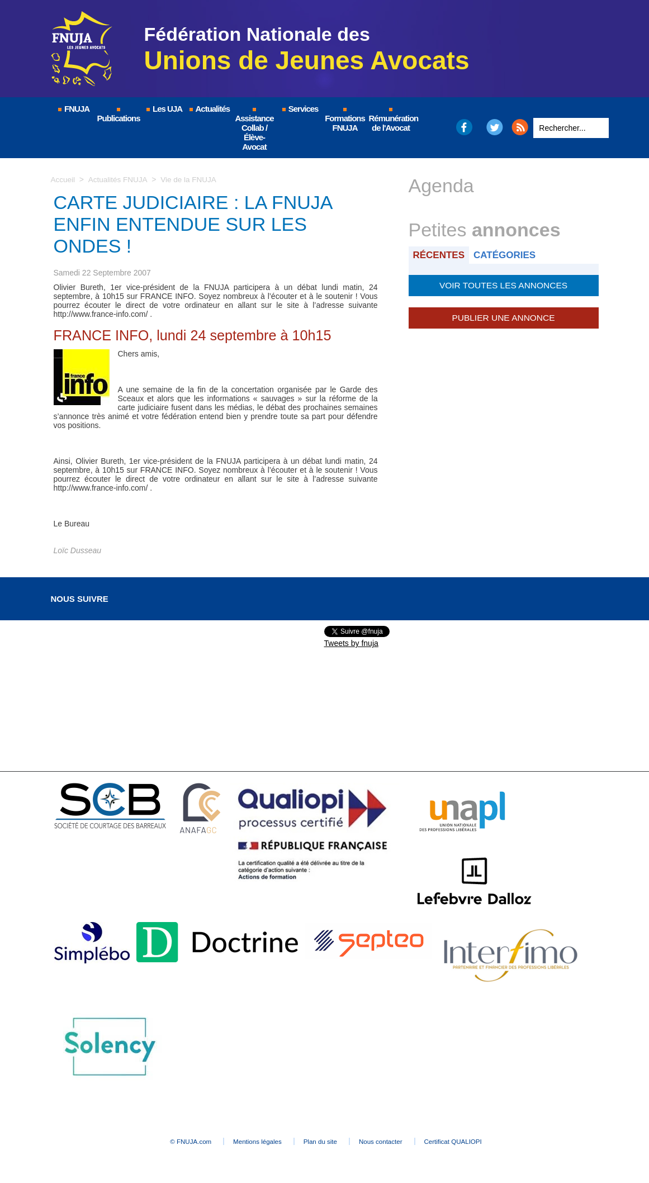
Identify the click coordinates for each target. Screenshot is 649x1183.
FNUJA (73, 108)
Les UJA (163, 108)
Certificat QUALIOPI (479, 1142)
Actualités (209, 108)
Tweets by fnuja (351, 643)
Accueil (63, 179)
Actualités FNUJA (119, 179)
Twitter (494, 127)
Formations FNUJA (345, 120)
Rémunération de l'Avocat (391, 120)
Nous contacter (393, 1142)
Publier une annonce (503, 315)
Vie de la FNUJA (191, 179)
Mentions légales (246, 1142)
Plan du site (321, 1142)
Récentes (440, 254)
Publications (118, 115)
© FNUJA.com (167, 1142)
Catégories (508, 254)
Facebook (464, 127)
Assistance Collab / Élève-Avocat (254, 129)
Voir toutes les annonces (503, 284)
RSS (519, 127)
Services (300, 108)
